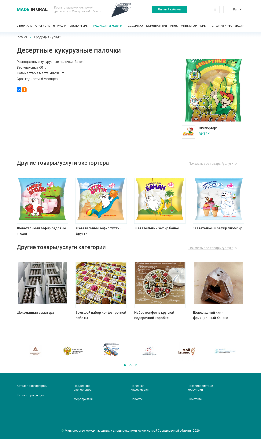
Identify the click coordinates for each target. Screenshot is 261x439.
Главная (22, 37)
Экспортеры (79, 25)
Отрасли (59, 25)
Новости (136, 399)
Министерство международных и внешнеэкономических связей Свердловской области (128, 430)
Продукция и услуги (106, 25)
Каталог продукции (30, 395)
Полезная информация (227, 25)
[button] (125, 365)
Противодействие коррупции (200, 387)
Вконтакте (194, 399)
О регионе (42, 25)
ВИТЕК (204, 134)
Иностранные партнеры (188, 25)
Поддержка (134, 25)
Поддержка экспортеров (83, 387)
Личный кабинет (169, 9)
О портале (24, 25)
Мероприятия (156, 25)
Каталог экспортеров (32, 386)
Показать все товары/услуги (210, 163)
